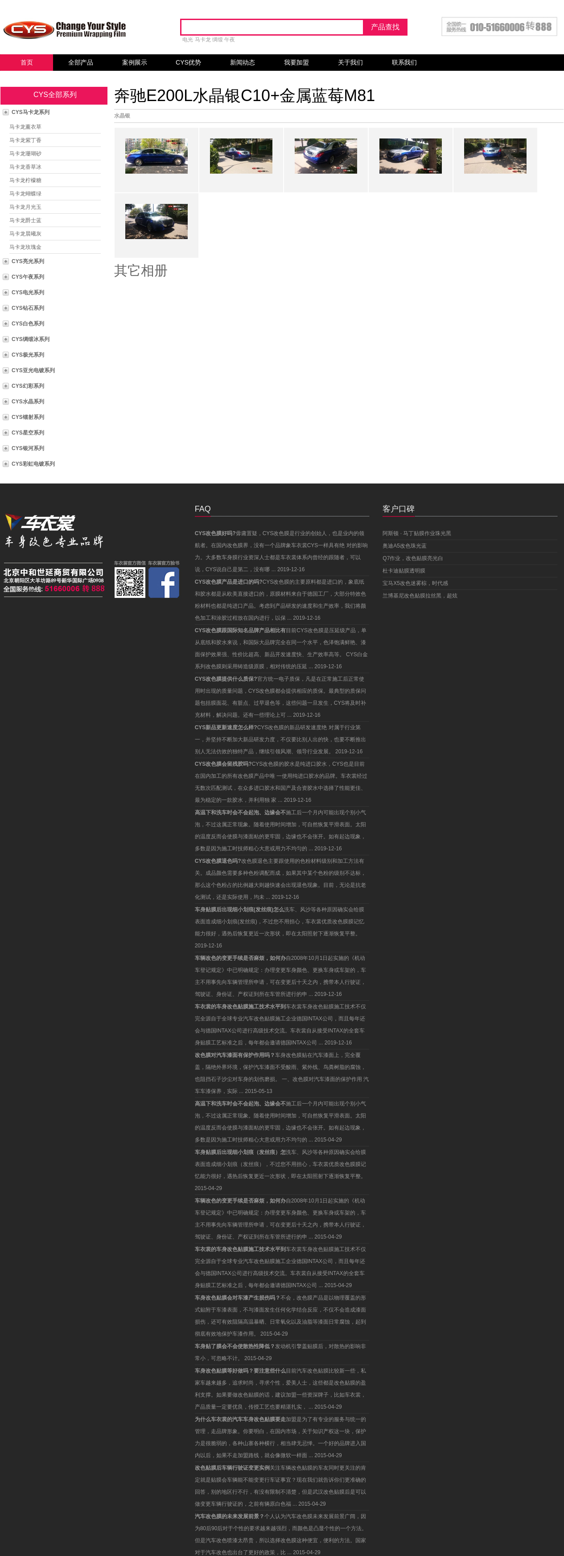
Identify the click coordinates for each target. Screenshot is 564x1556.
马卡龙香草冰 (25, 167)
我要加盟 (296, 62)
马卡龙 (203, 40)
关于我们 (350, 62)
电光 (187, 40)
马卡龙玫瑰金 (25, 247)
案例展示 (134, 62)
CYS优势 (188, 62)
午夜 (229, 40)
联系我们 (404, 62)
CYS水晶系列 (28, 401)
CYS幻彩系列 (28, 386)
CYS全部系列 (55, 94)
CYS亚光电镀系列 (33, 370)
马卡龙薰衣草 (25, 127)
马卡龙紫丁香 (25, 140)
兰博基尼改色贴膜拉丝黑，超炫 (420, 596)
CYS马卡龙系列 (30, 112)
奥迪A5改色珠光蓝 (405, 546)
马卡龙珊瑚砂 (25, 153)
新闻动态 (242, 62)
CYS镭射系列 (28, 417)
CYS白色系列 (28, 324)
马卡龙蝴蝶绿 (25, 194)
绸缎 (217, 40)
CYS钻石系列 (28, 308)
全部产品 (80, 62)
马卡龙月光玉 (25, 207)
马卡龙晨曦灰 (25, 234)
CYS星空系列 (28, 433)
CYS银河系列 (28, 448)
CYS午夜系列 (28, 277)
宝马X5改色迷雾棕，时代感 (415, 583)
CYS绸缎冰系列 (30, 339)
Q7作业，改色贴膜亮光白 (413, 558)
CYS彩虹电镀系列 (33, 464)
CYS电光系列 (28, 292)
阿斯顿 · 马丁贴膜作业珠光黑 (417, 533)
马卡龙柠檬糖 (25, 180)
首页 (27, 62)
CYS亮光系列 (28, 261)
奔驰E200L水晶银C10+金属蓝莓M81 (244, 95)
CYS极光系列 (28, 355)
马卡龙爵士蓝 (25, 220)
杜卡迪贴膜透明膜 (404, 571)
